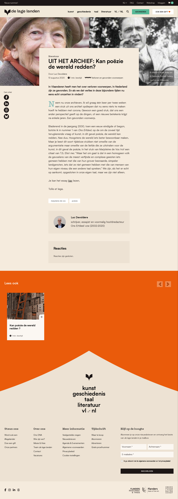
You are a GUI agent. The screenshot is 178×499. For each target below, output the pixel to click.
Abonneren (140, 12)
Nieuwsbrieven (69, 439)
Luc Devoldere (60, 74)
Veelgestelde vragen (71, 435)
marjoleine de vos (58, 201)
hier (70, 180)
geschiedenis (89, 393)
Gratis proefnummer (100, 447)
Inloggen (161, 3)
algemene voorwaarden (147, 462)
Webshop (151, 3)
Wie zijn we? (39, 439)
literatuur (89, 404)
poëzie (75, 201)
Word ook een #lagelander (10, 437)
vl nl (89, 410)
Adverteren (96, 443)
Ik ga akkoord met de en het (147, 461)
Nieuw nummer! (11, 3)
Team (42, 447)
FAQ (132, 3)
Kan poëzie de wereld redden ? (22, 327)
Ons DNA (37, 435)
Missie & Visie (39, 443)
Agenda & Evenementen (73, 443)
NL (124, 3)
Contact (140, 3)
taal (89, 399)
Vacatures (37, 455)
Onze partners (10, 447)
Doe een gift (163, 12)
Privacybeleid (68, 451)
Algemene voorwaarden (73, 447)
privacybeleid (165, 462)
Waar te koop (97, 435)
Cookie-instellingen (71, 455)
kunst (89, 388)
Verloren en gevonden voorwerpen (107, 77)
